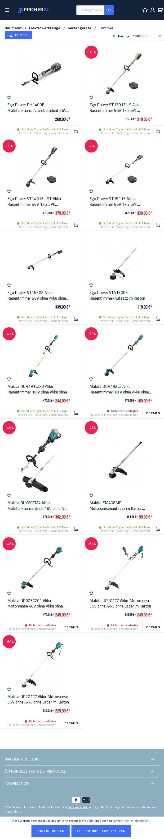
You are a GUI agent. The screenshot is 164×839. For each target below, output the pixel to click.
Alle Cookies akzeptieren (101, 831)
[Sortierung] (147, 36)
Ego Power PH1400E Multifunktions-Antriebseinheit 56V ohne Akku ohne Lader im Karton (36, 108)
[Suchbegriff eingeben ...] (90, 10)
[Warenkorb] (160, 9)
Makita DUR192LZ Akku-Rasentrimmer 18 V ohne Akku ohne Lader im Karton (119, 389)
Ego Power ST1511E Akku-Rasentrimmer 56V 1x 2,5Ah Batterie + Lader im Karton (113, 201)
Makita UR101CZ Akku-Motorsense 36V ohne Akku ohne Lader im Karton (120, 603)
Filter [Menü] (18, 34)
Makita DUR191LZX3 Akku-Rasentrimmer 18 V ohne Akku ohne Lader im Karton (37, 389)
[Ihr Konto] (152, 9)
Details (153, 413)
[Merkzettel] (145, 9)
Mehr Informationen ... (138, 821)
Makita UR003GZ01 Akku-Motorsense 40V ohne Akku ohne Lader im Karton (35, 603)
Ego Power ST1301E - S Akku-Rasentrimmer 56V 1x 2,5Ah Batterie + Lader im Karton (115, 108)
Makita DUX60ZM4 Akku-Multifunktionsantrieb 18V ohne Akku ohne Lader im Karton (38, 505)
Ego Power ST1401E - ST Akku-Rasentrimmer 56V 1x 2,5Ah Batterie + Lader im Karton (34, 201)
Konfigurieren (50, 831)
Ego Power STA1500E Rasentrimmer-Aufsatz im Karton (117, 295)
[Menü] (7, 9)
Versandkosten (78, 807)
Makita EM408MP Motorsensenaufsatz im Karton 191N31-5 (115, 505)
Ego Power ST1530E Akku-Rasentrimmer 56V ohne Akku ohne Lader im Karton (36, 295)
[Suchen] (109, 10)
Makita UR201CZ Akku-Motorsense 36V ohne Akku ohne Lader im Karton (38, 699)
